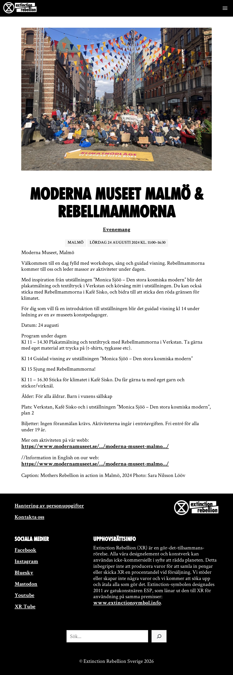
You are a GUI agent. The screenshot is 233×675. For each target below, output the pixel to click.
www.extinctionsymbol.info (127, 603)
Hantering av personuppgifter (49, 506)
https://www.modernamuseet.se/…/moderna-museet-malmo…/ (95, 446)
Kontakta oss (29, 517)
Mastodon (26, 584)
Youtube (24, 595)
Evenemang (116, 230)
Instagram (26, 561)
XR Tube (25, 607)
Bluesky (24, 573)
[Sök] (159, 636)
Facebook (25, 550)
